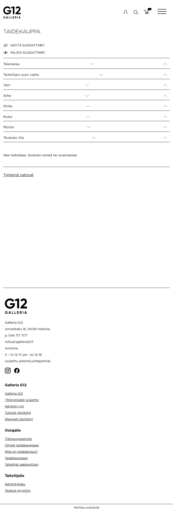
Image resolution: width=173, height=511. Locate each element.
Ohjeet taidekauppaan (22, 445)
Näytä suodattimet (24, 45)
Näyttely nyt (14, 406)
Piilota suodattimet (24, 52)
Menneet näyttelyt (19, 419)
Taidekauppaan (16, 458)
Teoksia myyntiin (18, 490)
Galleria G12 (14, 393)
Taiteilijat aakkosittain (22, 464)
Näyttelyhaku (15, 484)
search (135, 12)
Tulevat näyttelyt (18, 412)
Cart (146, 12)
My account (126, 12)
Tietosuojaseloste (18, 438)
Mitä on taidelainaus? (21, 451)
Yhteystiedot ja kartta (22, 400)
